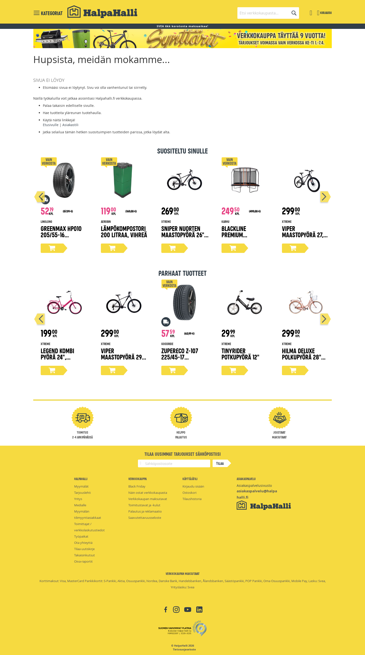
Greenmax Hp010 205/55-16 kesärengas (61, 234)
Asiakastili (70, 124)
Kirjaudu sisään (193, 486)
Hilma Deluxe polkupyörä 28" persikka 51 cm (301, 356)
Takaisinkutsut (84, 555)
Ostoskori (189, 492)
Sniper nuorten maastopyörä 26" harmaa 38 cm (182, 234)
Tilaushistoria (192, 499)
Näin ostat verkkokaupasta (147, 492)
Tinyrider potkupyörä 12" (240, 353)
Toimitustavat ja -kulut (144, 505)
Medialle (80, 505)
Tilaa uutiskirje (84, 549)
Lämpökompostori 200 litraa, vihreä (124, 231)
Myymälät (81, 486)
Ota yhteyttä (83, 542)
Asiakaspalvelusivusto (254, 485)
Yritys (78, 499)
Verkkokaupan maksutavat (147, 499)
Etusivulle (51, 124)
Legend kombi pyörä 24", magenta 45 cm (59, 356)
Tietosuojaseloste (184, 649)
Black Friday (136, 486)
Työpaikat (81, 536)
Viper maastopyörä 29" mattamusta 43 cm (124, 356)
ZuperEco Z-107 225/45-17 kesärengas (179, 356)
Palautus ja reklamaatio (145, 511)
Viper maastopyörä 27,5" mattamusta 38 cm (305, 234)
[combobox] (268, 13)
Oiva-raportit (83, 561)
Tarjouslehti (82, 492)
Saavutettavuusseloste (144, 517)
